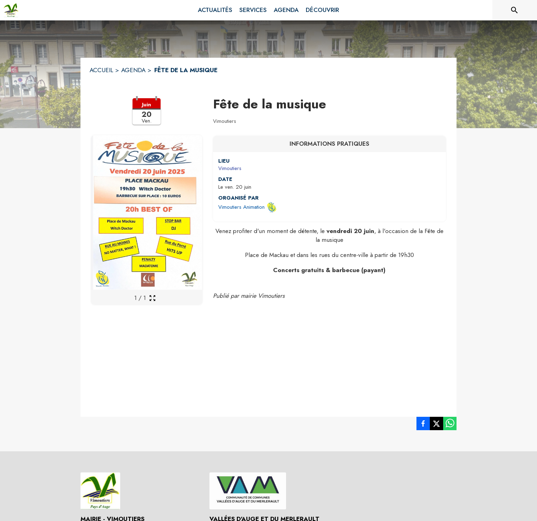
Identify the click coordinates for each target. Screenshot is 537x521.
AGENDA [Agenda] (133, 70)
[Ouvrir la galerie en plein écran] (152, 298)
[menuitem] (215, 10)
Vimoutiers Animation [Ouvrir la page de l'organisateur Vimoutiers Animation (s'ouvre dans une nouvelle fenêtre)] (241, 207)
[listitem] (423, 425)
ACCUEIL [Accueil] (101, 70)
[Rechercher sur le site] (514, 10)
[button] (146, 115)
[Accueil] (11, 10)
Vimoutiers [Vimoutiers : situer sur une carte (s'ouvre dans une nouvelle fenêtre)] (229, 168)
